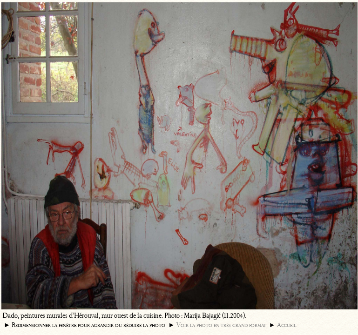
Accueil (286, 325)
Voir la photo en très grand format (221, 325)
